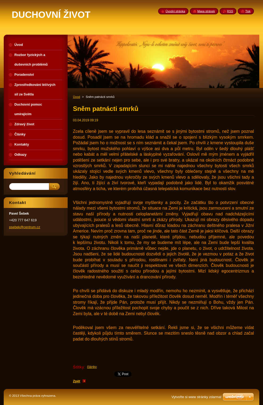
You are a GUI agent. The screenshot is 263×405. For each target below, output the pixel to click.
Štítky (78, 367)
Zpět (76, 381)
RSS (230, 11)
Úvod (76, 96)
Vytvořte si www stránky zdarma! (196, 397)
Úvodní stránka (175, 11)
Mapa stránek (206, 11)
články (92, 367)
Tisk (247, 11)
